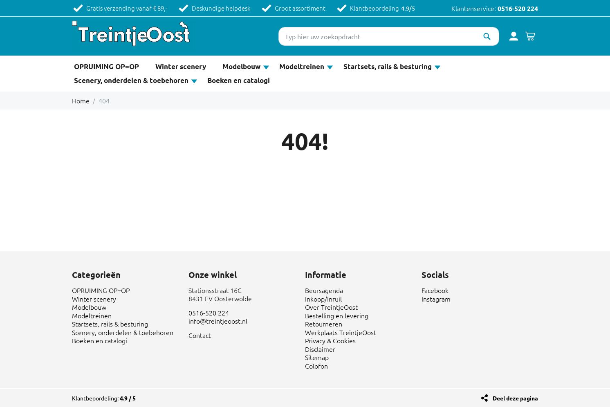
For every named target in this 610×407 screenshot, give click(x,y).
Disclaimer (320, 348)
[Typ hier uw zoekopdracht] (388, 36)
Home (81, 100)
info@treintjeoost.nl (217, 320)
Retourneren (323, 323)
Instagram (436, 298)
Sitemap (317, 357)
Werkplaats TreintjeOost (340, 332)
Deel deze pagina (515, 398)
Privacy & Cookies (330, 340)
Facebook (435, 290)
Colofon (316, 365)
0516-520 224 (518, 8)
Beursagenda (324, 290)
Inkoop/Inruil (323, 298)
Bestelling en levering (336, 315)
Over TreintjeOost (331, 306)
